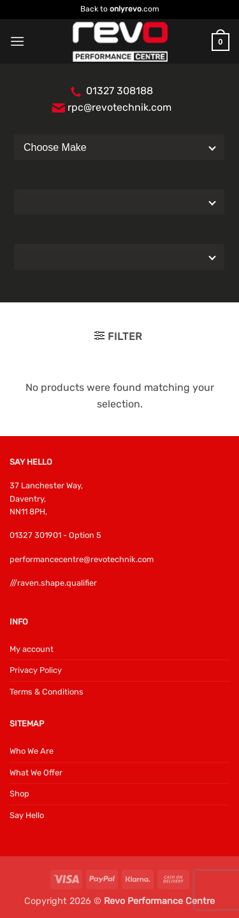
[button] (17, 41)
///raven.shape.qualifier (53, 583)
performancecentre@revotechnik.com (82, 559)
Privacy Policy (36, 670)
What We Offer (36, 772)
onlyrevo (125, 8)
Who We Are (32, 751)
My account (32, 649)
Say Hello (27, 815)
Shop (19, 793)
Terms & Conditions (46, 691)
